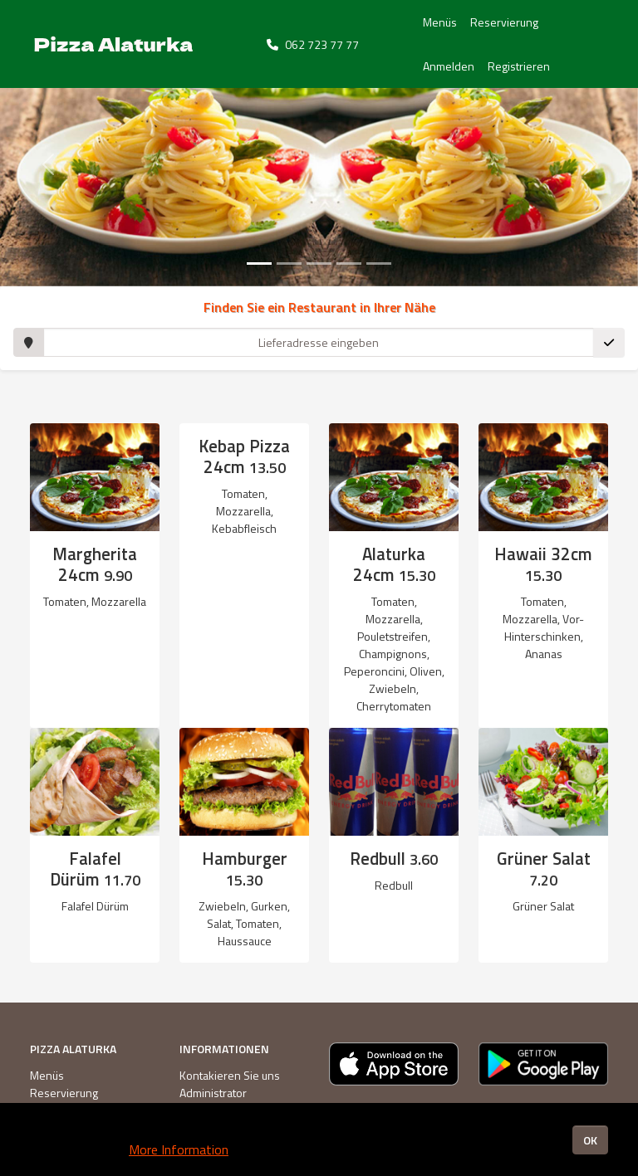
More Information (178, 1149)
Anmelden (448, 66)
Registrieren (519, 66)
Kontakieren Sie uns (229, 1075)
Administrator (213, 1092)
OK (590, 1140)
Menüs (440, 22)
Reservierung (504, 22)
